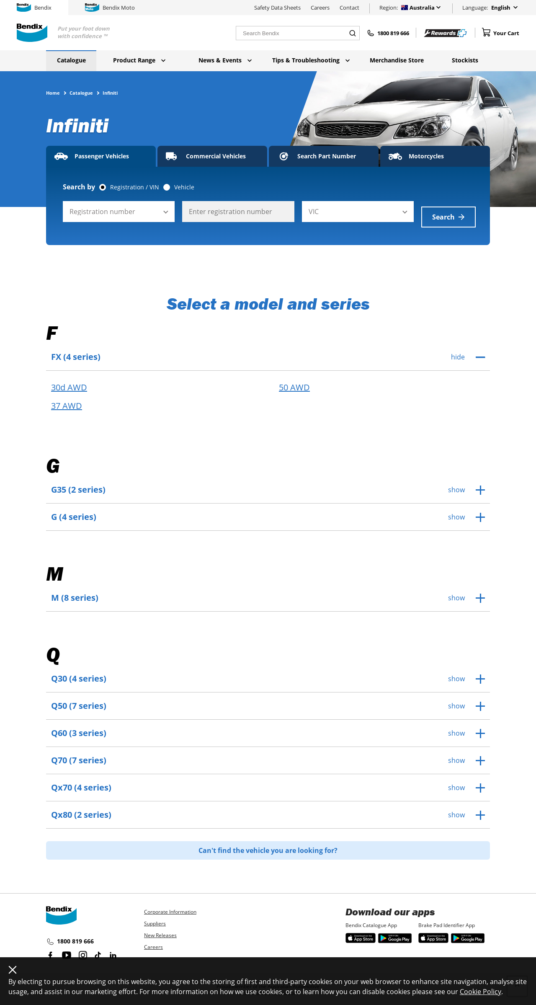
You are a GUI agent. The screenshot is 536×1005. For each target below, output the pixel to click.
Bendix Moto (110, 7)
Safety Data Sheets (277, 7)
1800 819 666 (70, 936)
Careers (320, 7)
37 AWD (66, 400)
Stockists (465, 60)
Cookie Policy (480, 991)
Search (448, 211)
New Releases (160, 929)
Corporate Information (170, 906)
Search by (79, 186)
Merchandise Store (397, 60)
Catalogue (71, 60)
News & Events (225, 60)
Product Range (139, 60)
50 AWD (294, 382)
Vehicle (184, 187)
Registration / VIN (134, 187)
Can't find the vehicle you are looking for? (268, 845)
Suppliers (155, 918)
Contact (349, 7)
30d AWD (69, 382)
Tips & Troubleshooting (311, 60)
